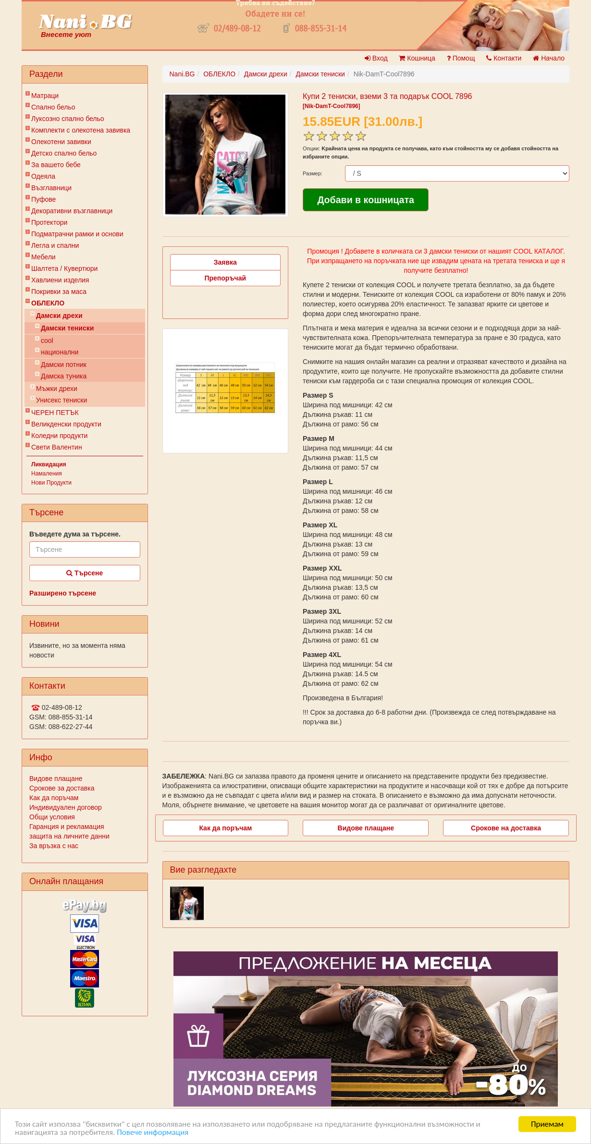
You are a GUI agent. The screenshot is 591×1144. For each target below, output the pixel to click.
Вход (376, 58)
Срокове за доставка (61, 788)
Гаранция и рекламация (66, 826)
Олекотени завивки (61, 142)
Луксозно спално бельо (67, 118)
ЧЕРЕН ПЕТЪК (55, 412)
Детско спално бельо (64, 153)
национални (59, 352)
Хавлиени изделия (60, 280)
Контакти (503, 58)
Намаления (46, 473)
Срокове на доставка (506, 828)
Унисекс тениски (61, 400)
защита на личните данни (69, 836)
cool (47, 340)
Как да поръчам (53, 798)
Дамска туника (63, 376)
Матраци (45, 95)
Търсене (84, 573)
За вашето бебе (56, 165)
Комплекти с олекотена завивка (80, 130)
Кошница (417, 58)
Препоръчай (225, 278)
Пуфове (43, 199)
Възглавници (51, 188)
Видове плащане (55, 778)
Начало (549, 58)
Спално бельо (53, 107)
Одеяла (43, 176)
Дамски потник (63, 364)
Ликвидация (48, 464)
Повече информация (152, 1132)
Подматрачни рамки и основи (77, 234)
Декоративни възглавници (71, 211)
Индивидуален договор (65, 807)
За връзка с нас (53, 846)
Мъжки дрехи (56, 388)
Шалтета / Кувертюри (64, 268)
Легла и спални (55, 245)
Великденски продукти (66, 424)
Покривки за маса (58, 291)
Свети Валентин (56, 447)
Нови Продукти (51, 482)
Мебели (43, 257)
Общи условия (52, 817)
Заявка (225, 262)
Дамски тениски (67, 328)
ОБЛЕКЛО (47, 303)
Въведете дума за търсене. (75, 534)
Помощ (461, 58)
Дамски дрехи (59, 315)
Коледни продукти (59, 435)
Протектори (49, 222)
